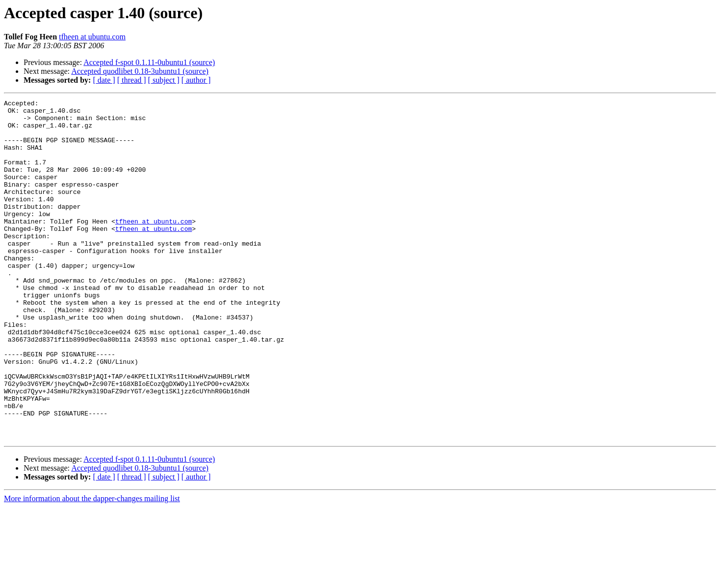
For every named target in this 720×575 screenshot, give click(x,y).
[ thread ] (131, 80)
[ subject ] (164, 80)
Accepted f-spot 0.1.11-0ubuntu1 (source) (149, 62)
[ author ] (196, 80)
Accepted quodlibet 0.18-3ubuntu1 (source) (140, 71)
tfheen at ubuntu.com (92, 36)
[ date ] (104, 80)
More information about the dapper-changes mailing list (92, 566)
